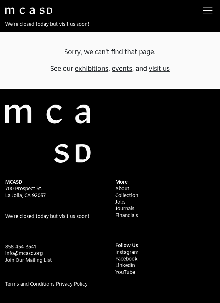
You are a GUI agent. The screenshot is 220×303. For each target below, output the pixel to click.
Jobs (120, 202)
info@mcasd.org (24, 253)
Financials (126, 215)
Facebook (126, 258)
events (122, 68)
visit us (159, 68)
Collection (126, 195)
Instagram (127, 252)
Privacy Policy (72, 284)
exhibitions (91, 68)
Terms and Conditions (30, 284)
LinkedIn (125, 265)
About (122, 188)
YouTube (125, 272)
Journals (124, 208)
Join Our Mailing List (28, 260)
